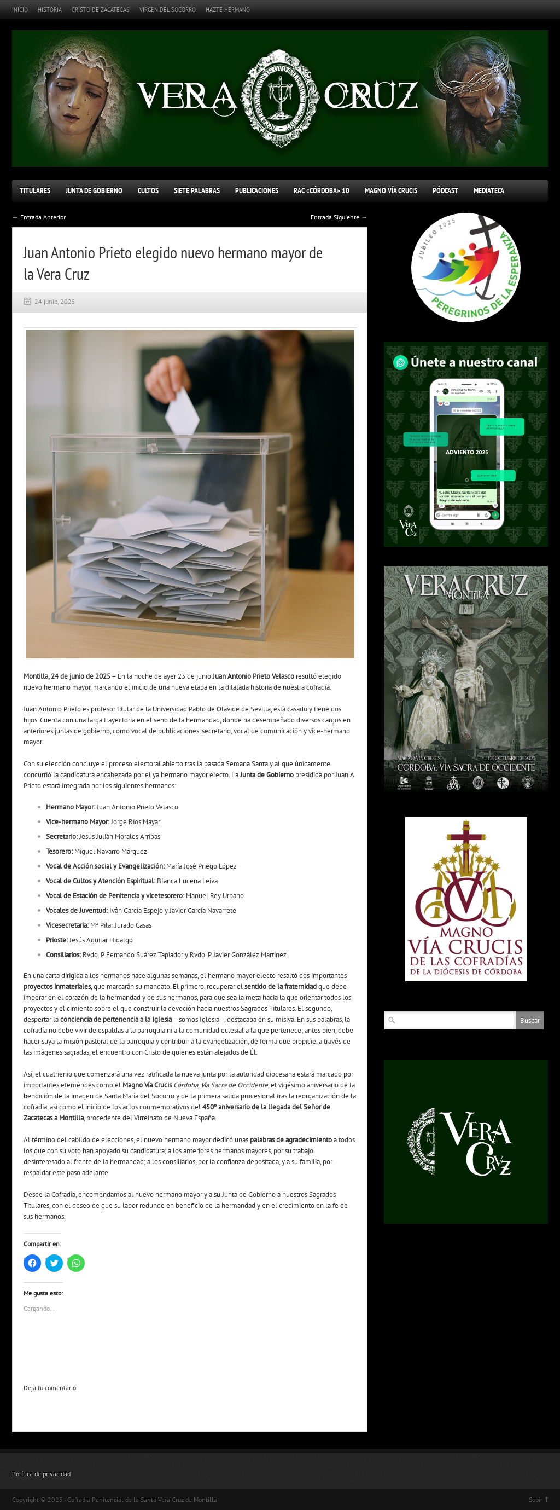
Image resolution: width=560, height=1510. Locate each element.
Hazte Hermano (228, 9)
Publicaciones (256, 190)
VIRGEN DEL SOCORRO (167, 9)
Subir (535, 1499)
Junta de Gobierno (94, 190)
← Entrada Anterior (39, 217)
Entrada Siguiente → (339, 217)
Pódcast (445, 190)
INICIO (20, 9)
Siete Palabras (197, 190)
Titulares (35, 190)
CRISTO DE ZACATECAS (101, 9)
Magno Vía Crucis (391, 190)
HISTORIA (50, 9)
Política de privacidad (41, 1473)
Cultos (148, 190)
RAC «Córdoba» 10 (321, 190)
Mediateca (489, 190)
